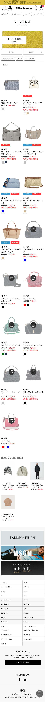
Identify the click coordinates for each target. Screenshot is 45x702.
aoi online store (24, 8)
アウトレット (16, 14)
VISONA (26, 622)
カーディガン (38, 14)
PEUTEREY (4, 613)
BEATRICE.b (4, 609)
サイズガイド (5, 630)
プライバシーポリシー (7, 639)
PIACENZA (4, 622)
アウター (26, 582)
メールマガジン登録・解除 (31, 630)
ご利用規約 (27, 635)
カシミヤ (27, 14)
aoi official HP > (16, 694)
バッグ (25, 591)
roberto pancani (28, 617)
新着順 (31, 52)
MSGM (19, 59)
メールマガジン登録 (22, 662)
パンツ (3, 591)
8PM (25, 609)
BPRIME (3, 617)
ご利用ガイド (5, 626)
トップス (3, 582)
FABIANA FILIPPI (8, 59)
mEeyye (26, 613)
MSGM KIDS (27, 604)
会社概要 (3, 643)
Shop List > (27, 694)
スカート (26, 587)
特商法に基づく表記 (6, 635)
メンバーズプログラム (30, 626)
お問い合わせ (27, 639)
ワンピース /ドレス (6, 587)
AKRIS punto (30, 59)
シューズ (3, 596)
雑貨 (25, 596)
